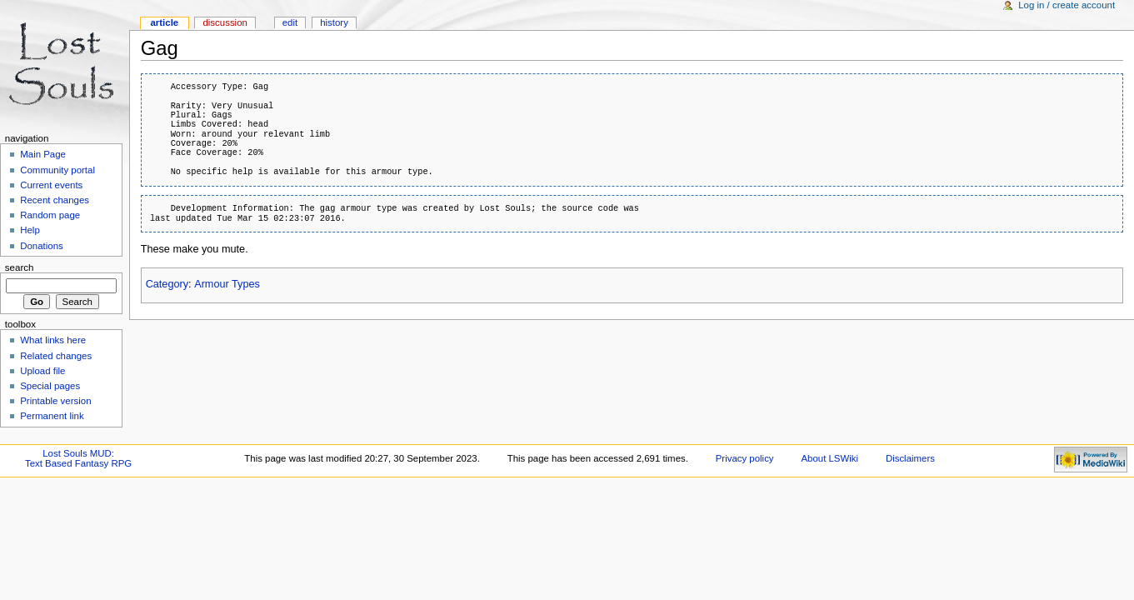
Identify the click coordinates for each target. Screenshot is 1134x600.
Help (30, 230)
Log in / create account (1066, 5)
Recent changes (54, 200)
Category (167, 284)
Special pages (50, 386)
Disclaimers (910, 458)
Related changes (56, 356)
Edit (289, 23)
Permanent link (51, 416)
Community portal (57, 170)
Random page (50, 215)
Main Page (43, 154)
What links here (53, 340)
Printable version (55, 401)
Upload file (42, 371)
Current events (51, 185)
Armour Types (227, 284)
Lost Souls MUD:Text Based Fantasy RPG (78, 458)
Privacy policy (745, 458)
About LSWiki (829, 458)
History (334, 23)
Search (19, 267)
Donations (41, 246)
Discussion (224, 23)
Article (164, 23)
